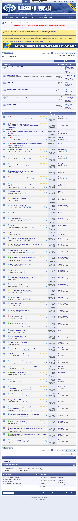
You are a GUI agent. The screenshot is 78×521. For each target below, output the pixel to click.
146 (54, 393)
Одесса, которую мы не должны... (70, 76)
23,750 (53, 192)
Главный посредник (13, 227)
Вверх (74, 454)
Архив (67, 493)
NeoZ (9, 416)
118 (27, 441)
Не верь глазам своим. (16, 316)
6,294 (53, 278)
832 (26, 381)
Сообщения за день (8, 17)
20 (54, 336)
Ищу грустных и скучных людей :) (24, 149)
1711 (31, 423)
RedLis (9, 245)
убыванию (44, 470)
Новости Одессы (31, 15)
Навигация (51, 17)
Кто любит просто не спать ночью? (20, 290)
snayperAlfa (11, 410)
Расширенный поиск (69, 17)
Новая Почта (13, 270)
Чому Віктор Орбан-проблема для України (22, 171)
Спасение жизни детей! (32, 25)
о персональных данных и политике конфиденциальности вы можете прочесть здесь (30, 41)
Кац (9, 381)
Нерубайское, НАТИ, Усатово (18, 400)
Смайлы (60, 479)
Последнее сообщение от (65, 112)
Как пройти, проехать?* (16, 297)
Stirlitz (9, 344)
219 (54, 131)
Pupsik (9, 332)
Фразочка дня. (14, 157)
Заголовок (5, 112)
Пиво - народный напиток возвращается (21, 379)
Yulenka (10, 327)
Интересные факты (15, 218)
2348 (31, 118)
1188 (31, 193)
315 (28, 279)
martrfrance (11, 435)
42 (54, 342)
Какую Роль (11, 193)
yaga (9, 166)
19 (29, 299)
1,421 (53, 415)
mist (9, 200)
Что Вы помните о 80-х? (17, 354)
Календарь (24, 17)
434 (32, 318)
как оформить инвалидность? (18, 330)
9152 (33, 178)
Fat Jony (10, 431)
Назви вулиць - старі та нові (18, 336)
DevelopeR (10, 423)
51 (60, 53)
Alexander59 (11, 363)
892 (31, 292)
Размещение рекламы (58, 493)
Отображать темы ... (8, 468)
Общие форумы (15, 22)
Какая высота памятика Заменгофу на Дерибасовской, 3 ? (27, 244)
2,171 (53, 251)
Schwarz (10, 311)
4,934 (53, 324)
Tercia (3, 129)
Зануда (10, 265)
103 (30, 272)
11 (57, 53)
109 (33, 251)
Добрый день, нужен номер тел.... (70, 67)
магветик (10, 396)
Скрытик (10, 207)
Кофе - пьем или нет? (20, 372)
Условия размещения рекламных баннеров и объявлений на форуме (38, 27)
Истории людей (11, 104)
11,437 (53, 226)
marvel (9, 139)
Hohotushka (6, 461)
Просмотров (52, 114)
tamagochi (10, 272)
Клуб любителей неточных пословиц (20, 250)
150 (54, 137)
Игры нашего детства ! (16, 284)
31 (54, 366)
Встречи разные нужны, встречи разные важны (21, 97)
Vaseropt (10, 374)
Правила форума (63, 484)
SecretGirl (10, 299)
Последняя (72, 53)
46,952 (53, 118)
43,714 (53, 206)
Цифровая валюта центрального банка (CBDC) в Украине (27, 367)
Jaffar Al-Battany (12, 252)
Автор (11, 112)
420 (27, 305)
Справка (17, 17)
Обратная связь (46, 493)
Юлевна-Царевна (12, 187)
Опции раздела (59, 61)
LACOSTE (10, 261)
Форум (5, 15)
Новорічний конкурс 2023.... (69, 83)
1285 (31, 410)
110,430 (53, 388)
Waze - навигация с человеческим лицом (28, 138)
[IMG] (59, 480)
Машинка (10, 147)
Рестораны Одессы (43, 15)
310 (30, 220)
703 (54, 347)
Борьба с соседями (19, 421)
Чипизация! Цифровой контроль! (19, 361)
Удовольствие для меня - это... (19, 198)
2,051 (53, 271)
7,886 (53, 373)
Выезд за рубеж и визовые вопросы (17, 89)
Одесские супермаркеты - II (18, 205)
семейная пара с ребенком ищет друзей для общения (30, 434)
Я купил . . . (13, 225)
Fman (9, 305)
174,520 (53, 185)
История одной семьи (16, 232)
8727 (34, 187)
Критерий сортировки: (24, 468)
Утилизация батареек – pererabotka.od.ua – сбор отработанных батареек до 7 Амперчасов (23, 125)
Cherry (9, 279)
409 (54, 330)
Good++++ (10, 240)
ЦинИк (9, 286)
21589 (29, 158)
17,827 (53, 291)
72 (27, 415)
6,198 (53, 219)
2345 (27, 200)
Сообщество (32, 17)
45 (30, 362)
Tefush (9, 234)
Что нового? (13, 15)
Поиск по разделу (70, 61)
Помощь (55, 1)
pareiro (9, 151)
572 (35, 227)
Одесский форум (36, 499)
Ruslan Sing (11, 292)
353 (54, 238)
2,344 (53, 441)
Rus (9, 338)
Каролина (10, 220)
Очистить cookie (62, 1)
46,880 (53, 199)
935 (26, 401)
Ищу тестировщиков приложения (19, 310)
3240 (27, 355)
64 (21, 129)
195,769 (53, 258)
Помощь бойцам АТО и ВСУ (15, 67)
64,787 (53, 355)
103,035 (53, 165)
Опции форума (42, 17)
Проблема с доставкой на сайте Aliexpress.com (23, 394)
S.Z (9, 402)
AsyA (9, 442)
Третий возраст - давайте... (70, 98)
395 (29, 374)
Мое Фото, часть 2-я (22, 117)
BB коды (60, 477)
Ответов (52, 112)
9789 (30, 260)
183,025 (53, 178)
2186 (30, 207)
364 (54, 297)
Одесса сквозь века (12, 75)
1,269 (53, 125)
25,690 (53, 408)
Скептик (10, 158)
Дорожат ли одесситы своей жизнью (20, 264)
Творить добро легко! (19, 25)
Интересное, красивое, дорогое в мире (21, 277)
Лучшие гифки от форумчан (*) (19, 177)
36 (28, 349)
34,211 (53, 422)
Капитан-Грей (11, 318)
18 (29, 240)
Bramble (10, 350)
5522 (30, 390)
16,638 (53, 380)
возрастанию (36, 470)
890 (54, 360)
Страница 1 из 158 (46, 53)
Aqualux (10, 135)
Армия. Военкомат (15, 191)
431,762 (53, 158)
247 (29, 326)
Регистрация (71, 1)
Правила (21, 15)
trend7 (9, 368)
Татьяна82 (10, 390)
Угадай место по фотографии (18, 342)
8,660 (53, 317)
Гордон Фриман (12, 179)
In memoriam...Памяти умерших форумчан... (23, 238)
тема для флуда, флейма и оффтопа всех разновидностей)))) (28, 440)
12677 (29, 151)
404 (54, 284)
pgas (9, 355)
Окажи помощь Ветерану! (46, 25)
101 (63, 53)
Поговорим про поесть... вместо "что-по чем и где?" (25, 414)
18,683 (53, 401)
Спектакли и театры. (16, 303)
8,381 (53, 304)
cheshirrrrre (11, 119)
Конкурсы (10, 82)
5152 (27, 165)
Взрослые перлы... (15, 164)
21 (27, 286)
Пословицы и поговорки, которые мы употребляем (24, 348)
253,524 (53, 150)
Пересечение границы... (69, 90)
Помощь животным (59, 25)
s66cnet (12, 212)
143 (54, 143)
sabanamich (11, 172)
